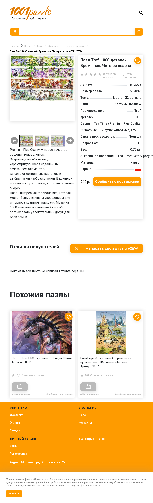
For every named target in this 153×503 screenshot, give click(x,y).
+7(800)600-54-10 (91, 439)
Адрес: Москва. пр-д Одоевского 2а (38, 462)
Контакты (85, 422)
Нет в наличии (130, 75)
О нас (82, 415)
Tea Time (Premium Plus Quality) (118, 123)
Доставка (16, 415)
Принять (14, 493)
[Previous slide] (14, 141)
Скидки (15, 430)
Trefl (137, 111)
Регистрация (18, 453)
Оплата (15, 422)
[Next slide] (70, 141)
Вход (13, 445)
